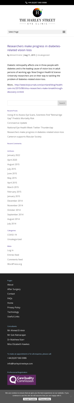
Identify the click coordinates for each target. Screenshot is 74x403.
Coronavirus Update (17, 122)
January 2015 (13, 196)
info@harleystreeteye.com (20, 363)
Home (10, 303)
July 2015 (11, 168)
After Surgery (14, 289)
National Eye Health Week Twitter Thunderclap (30, 127)
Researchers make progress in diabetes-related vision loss (35, 132)
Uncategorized (43, 55)
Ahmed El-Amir (16, 55)
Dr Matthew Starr (15, 339)
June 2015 (12, 173)
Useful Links (13, 316)
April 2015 (12, 182)
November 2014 (15, 205)
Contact (11, 293)
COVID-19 (12, 234)
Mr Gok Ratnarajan (16, 335)
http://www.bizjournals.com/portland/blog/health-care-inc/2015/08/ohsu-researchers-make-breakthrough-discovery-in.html (35, 88)
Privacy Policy (13, 307)
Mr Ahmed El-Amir (16, 330)
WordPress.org (14, 264)
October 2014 (13, 210)
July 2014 (11, 223)
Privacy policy (44, 399)
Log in (10, 250)
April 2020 (12, 159)
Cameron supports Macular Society (24, 136)
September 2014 (15, 214)
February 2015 (14, 191)
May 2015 (12, 178)
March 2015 (13, 187)
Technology (13, 312)
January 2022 (13, 155)
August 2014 (13, 219)
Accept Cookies (30, 399)
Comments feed (15, 259)
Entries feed (13, 254)
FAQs (9, 298)
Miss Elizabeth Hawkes (18, 344)
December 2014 (14, 200)
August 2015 (13, 164)
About (10, 284)
